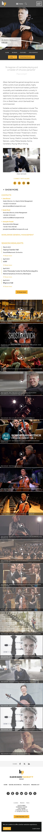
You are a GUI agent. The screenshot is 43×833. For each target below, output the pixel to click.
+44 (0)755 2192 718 (22, 811)
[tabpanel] (21, 410)
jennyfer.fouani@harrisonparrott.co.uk (15, 229)
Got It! (6, 828)
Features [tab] (23, 52)
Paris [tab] (27, 802)
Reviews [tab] (14, 52)
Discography (33, 52)
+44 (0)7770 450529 (9, 204)
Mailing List (35, 784)
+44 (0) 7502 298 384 (10, 227)
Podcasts (26, 784)
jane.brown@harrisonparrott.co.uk (14, 206)
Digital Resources (15, 784)
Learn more (36, 828)
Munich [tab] (22, 802)
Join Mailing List (21, 817)
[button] (21, 189)
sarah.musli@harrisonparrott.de (13, 217)
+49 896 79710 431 (9, 215)
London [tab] (16, 802)
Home (5, 784)
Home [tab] (7, 52)
